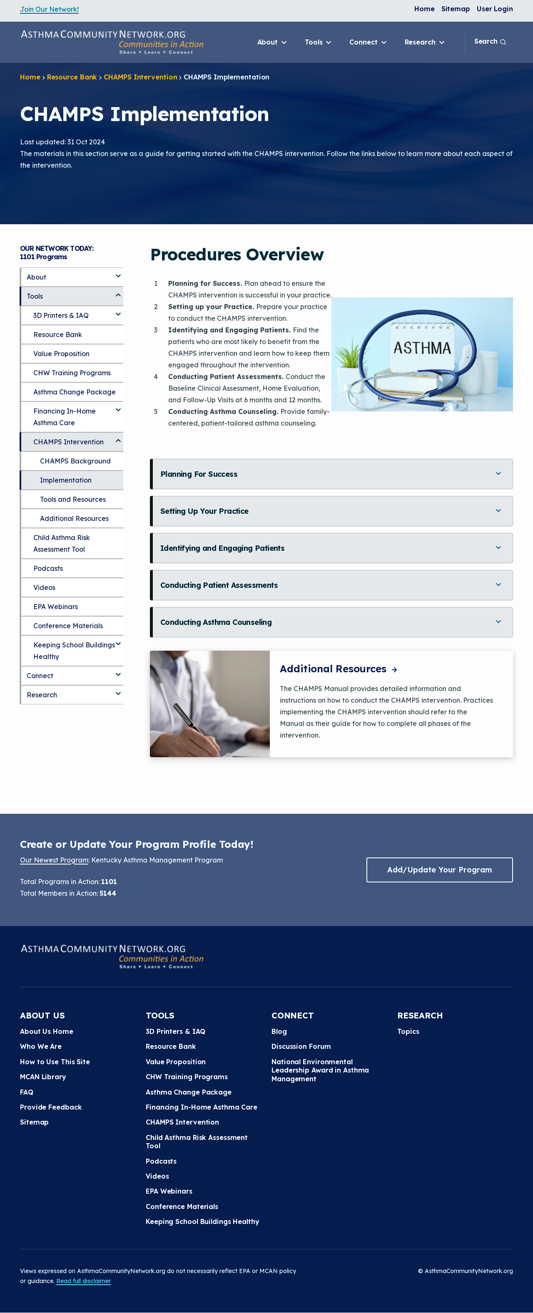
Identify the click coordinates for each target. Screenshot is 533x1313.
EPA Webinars (55, 606)
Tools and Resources (73, 499)
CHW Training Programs (72, 373)
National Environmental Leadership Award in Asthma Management (320, 1070)
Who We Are (41, 1046)
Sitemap (455, 9)
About (272, 42)
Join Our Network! (49, 9)
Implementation (66, 480)
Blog (279, 1031)
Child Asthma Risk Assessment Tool (61, 543)
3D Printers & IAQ (61, 315)
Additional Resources (339, 668)
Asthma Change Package (74, 392)
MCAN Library (43, 1077)
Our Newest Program (54, 860)
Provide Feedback (51, 1107)
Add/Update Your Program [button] (439, 870)
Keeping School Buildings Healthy (74, 651)
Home (424, 9)
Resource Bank (72, 77)
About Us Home (46, 1031)
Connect (368, 42)
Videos (44, 587)
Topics (408, 1031)
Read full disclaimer (83, 1281)
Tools (319, 42)
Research (425, 42)
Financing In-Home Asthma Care (64, 417)
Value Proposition (61, 353)
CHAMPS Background (75, 461)
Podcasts (48, 568)
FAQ (26, 1092)
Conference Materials (68, 626)
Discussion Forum (301, 1046)
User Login (495, 9)
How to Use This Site (55, 1062)
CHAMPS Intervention (140, 77)
